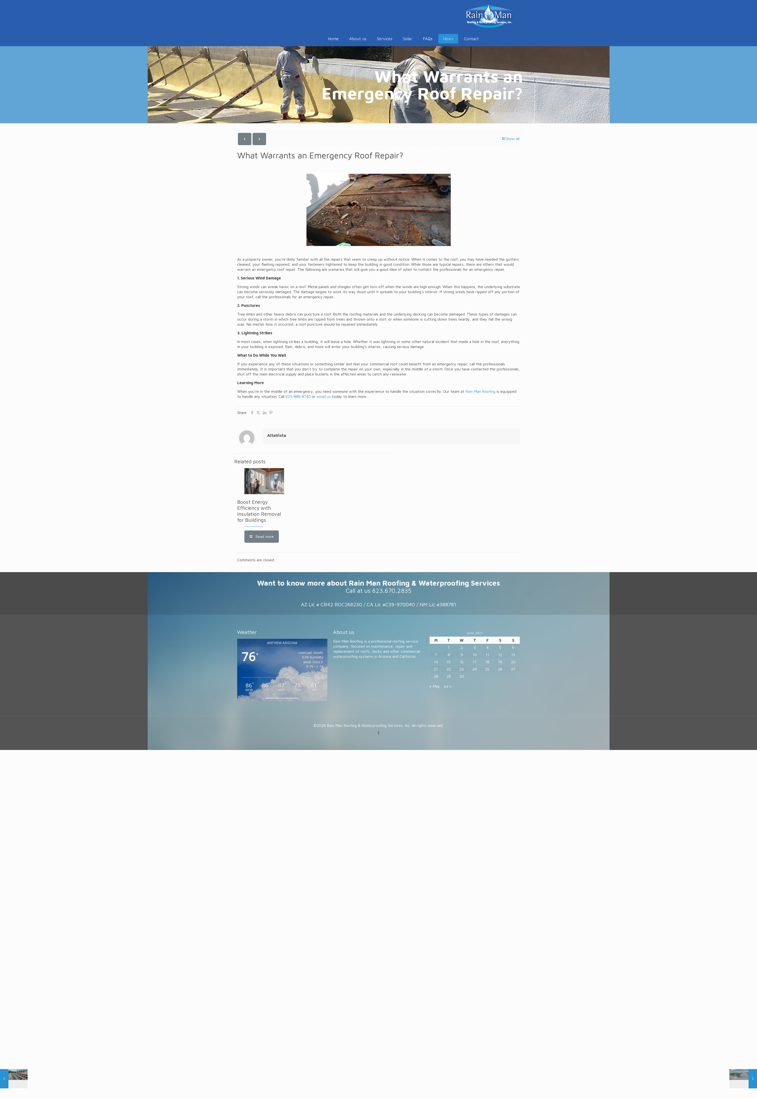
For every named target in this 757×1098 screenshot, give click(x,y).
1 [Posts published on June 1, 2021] (449, 647)
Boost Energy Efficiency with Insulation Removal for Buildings (259, 511)
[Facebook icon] (378, 733)
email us (324, 396)
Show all (510, 138)
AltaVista (276, 435)
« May (434, 686)
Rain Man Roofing (480, 391)
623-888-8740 (298, 396)
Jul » (448, 686)
